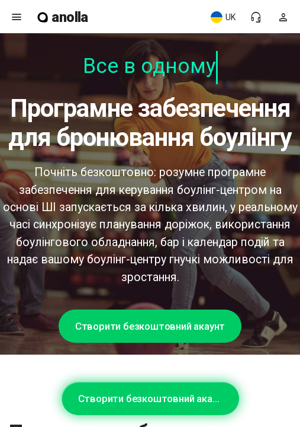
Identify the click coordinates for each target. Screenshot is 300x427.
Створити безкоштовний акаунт (150, 326)
